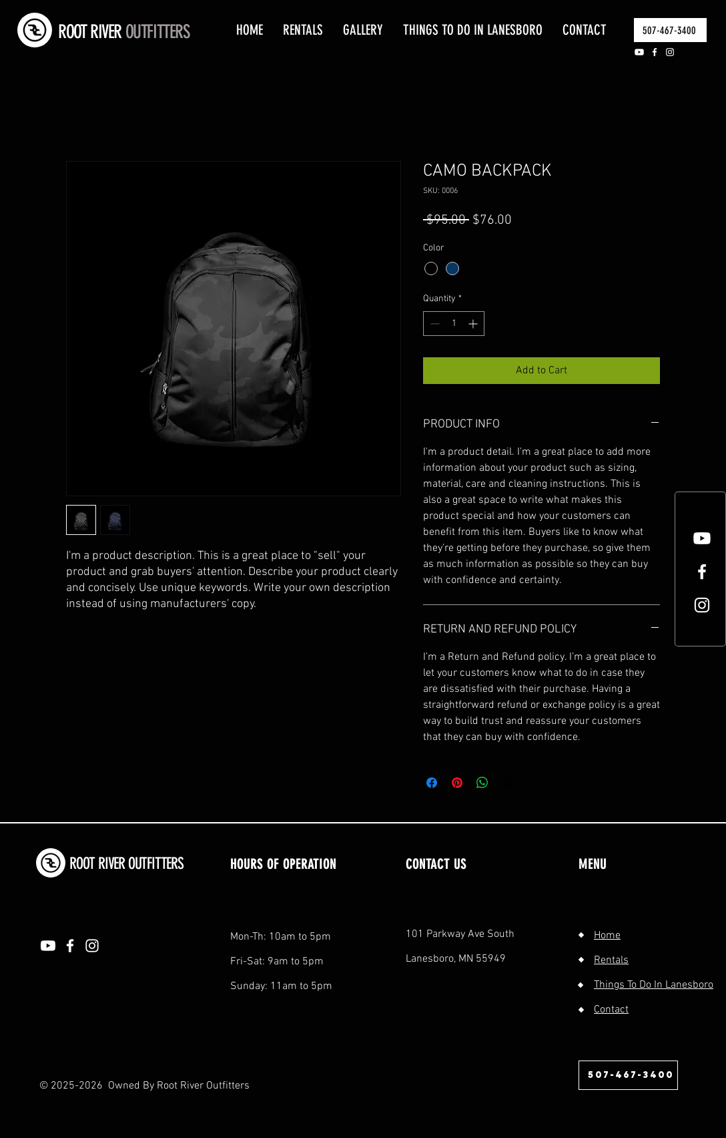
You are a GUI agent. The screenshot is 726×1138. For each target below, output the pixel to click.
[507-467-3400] (670, 30)
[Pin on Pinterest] (457, 783)
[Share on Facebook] (432, 783)
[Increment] (474, 323)
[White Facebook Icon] (702, 572)
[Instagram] (670, 52)
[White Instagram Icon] (702, 605)
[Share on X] (508, 783)
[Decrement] (433, 323)
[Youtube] (639, 52)
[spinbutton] (454, 323)
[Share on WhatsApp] (482, 783)
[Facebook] (654, 52)
